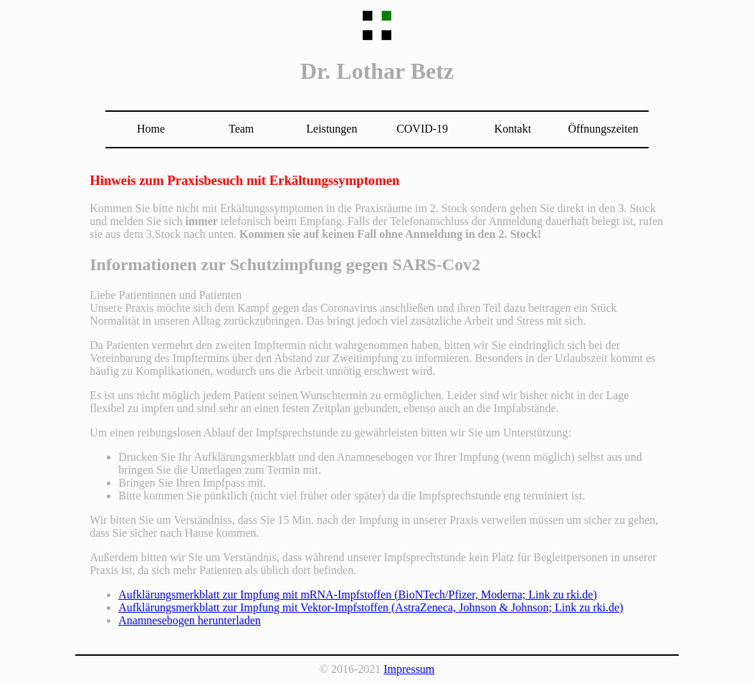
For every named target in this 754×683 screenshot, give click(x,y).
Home (151, 129)
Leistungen (331, 129)
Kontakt (513, 129)
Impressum (408, 669)
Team (241, 129)
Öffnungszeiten (603, 129)
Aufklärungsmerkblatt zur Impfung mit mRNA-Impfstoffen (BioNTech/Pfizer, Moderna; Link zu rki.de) (357, 594)
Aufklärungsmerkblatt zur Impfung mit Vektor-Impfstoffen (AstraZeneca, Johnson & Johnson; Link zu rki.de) (370, 607)
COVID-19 (422, 129)
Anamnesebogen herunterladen (189, 620)
